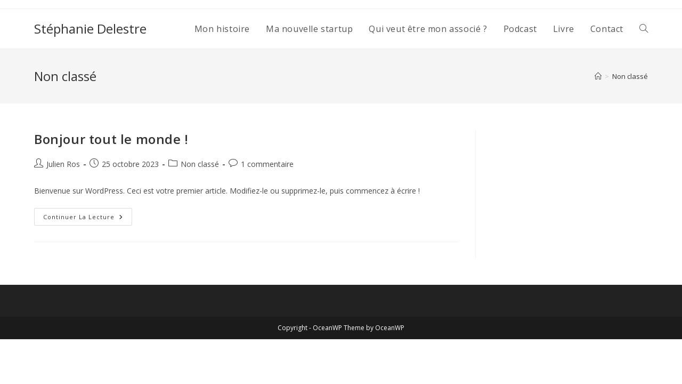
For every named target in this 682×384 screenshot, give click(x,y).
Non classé (630, 76)
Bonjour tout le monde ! (111, 139)
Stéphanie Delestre (90, 28)
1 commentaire (267, 164)
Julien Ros (63, 164)
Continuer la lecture (87, 219)
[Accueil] (598, 76)
